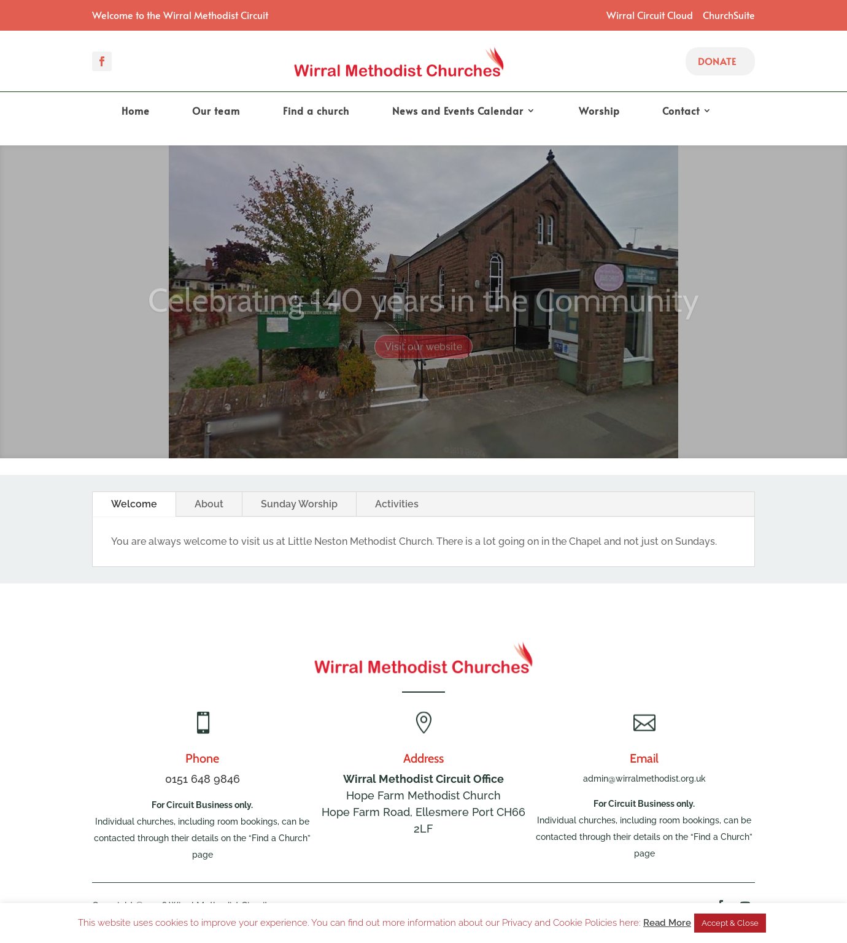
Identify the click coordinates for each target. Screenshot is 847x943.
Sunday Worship (299, 504)
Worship (599, 111)
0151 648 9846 (202, 778)
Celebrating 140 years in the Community (423, 309)
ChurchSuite (729, 14)
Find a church (316, 111)
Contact (681, 111)
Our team (216, 111)
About (209, 504)
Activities (397, 504)
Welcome (134, 504)
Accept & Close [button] (730, 923)
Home (136, 111)
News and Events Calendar (458, 111)
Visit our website (423, 357)
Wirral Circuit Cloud (649, 14)
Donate (717, 61)
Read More (667, 922)
